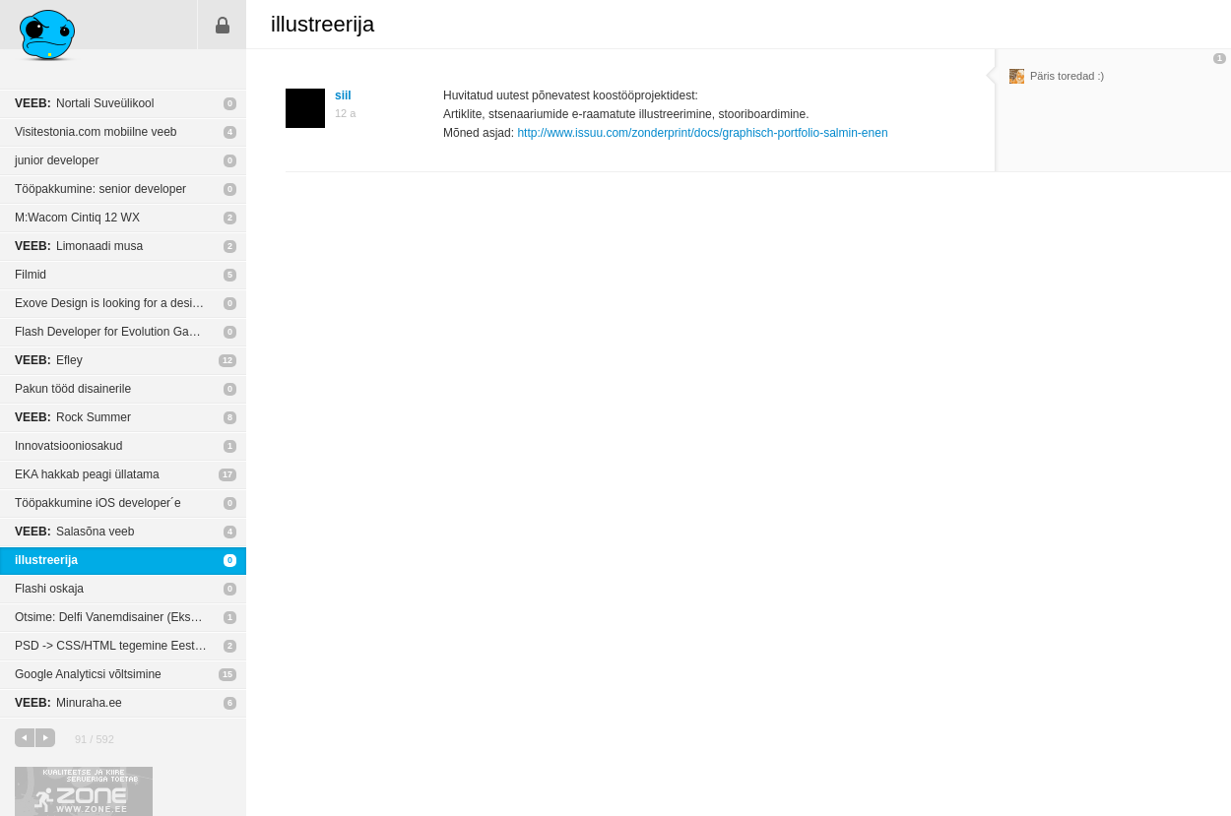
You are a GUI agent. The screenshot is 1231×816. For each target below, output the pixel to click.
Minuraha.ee (68, 703)
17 (227, 474)
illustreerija (46, 560)
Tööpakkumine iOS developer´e (98, 503)
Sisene (222, 24)
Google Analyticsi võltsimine (88, 674)
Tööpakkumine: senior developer (100, 189)
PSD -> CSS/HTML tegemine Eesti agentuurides (130, 646)
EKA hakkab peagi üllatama (87, 474)
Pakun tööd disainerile (73, 389)
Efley (49, 360)
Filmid (30, 275)
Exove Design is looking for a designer (115, 303)
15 (227, 674)
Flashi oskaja (49, 589)
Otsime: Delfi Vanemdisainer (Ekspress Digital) (130, 617)
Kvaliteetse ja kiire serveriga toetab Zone (84, 791)
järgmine (45, 737)
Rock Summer (73, 417)
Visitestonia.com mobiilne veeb (96, 132)
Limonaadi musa (79, 246)
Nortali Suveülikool (84, 103)
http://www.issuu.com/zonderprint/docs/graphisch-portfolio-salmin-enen (702, 133)
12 (227, 360)
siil (343, 95)
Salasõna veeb (74, 531)
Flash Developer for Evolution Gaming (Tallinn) (130, 332)
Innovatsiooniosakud (68, 446)
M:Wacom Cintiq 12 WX (77, 217)
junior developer (56, 160)
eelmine (24, 737)
